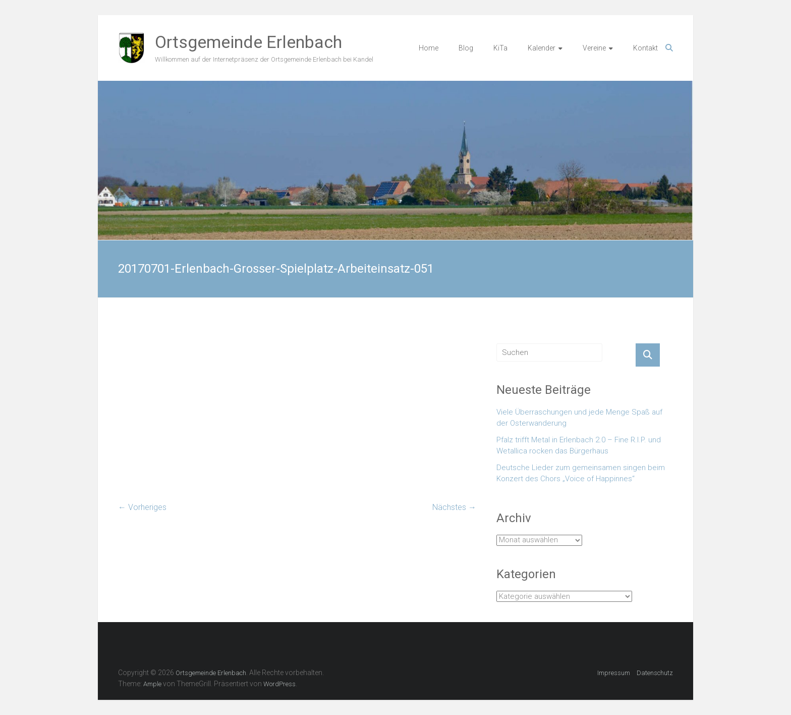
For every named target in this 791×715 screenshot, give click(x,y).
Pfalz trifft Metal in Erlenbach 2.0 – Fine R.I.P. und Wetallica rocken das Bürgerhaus (578, 445)
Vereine (594, 48)
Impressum (613, 673)
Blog (466, 48)
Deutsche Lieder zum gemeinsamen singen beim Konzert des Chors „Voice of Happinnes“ (580, 473)
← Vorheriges (142, 507)
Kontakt (645, 48)
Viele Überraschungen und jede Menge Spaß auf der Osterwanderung (579, 417)
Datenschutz (655, 673)
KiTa (500, 48)
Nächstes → (454, 507)
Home (428, 48)
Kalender (541, 48)
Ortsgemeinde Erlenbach (248, 42)
